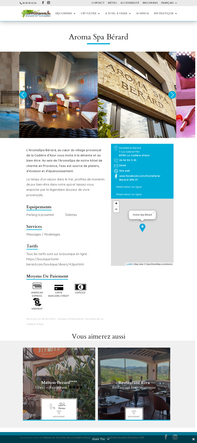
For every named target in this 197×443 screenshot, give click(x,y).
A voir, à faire (116, 13)
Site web (124, 170)
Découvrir (37, 13)
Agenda (142, 13)
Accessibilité (129, 3)
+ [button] (116, 204)
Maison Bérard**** (59, 384)
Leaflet (129, 264)
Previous (23, 95)
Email (122, 165)
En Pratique (164, 13)
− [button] (116, 209)
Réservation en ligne (129, 186)
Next (172, 95)
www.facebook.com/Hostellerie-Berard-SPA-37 (140, 177)
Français (167, 3)
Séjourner (63, 13)
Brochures (150, 3)
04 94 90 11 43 (127, 160)
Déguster (88, 13)
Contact (98, 3)
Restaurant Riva (134, 384)
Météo (112, 3)
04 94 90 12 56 (29, 3)
